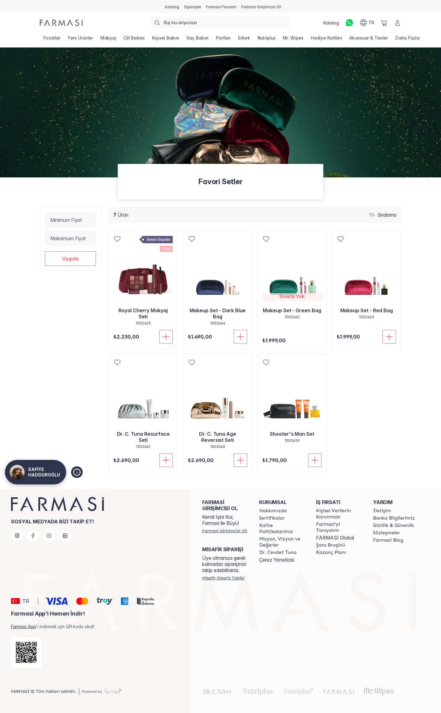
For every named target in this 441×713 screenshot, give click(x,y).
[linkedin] (65, 535)
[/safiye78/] (61, 22)
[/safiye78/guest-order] (223, 578)
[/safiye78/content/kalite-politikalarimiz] (282, 528)
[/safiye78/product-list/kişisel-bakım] (166, 39)
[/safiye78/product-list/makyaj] (108, 39)
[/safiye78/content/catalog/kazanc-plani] (331, 552)
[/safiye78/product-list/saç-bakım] (197, 39)
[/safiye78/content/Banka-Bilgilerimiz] (394, 518)
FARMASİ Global (335, 538)
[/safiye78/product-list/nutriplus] (266, 39)
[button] (70, 258)
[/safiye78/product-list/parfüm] (223, 39)
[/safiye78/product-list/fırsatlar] (52, 39)
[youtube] (49, 535)
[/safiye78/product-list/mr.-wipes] (293, 39)
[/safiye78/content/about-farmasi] (339, 527)
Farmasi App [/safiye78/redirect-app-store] (23, 626)
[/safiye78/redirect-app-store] (26, 652)
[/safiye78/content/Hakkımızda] (273, 511)
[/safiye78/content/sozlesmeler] (386, 533)
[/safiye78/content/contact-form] (382, 511)
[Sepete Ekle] (166, 336)
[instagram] (17, 535)
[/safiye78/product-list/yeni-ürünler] (80, 39)
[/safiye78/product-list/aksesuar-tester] (369, 39)
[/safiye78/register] (193, 6)
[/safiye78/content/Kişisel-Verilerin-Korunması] (339, 514)
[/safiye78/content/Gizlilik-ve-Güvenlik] (393, 525)
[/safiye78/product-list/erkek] (244, 39)
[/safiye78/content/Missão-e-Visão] (282, 542)
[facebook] (33, 535)
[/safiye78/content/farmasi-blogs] (388, 540)
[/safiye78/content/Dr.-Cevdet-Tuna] (277, 552)
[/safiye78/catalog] (172, 6)
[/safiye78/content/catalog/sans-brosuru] (330, 545)
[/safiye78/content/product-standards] (272, 518)
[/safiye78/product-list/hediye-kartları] (326, 39)
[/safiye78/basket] (384, 22)
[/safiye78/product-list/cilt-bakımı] (134, 39)
